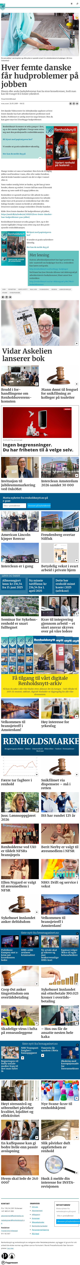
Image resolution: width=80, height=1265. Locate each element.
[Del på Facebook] (70, 103)
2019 (4, 289)
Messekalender (38, 1222)
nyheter (12, 289)
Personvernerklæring (40, 1230)
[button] (77, 933)
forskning (44, 289)
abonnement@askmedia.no (12, 1216)
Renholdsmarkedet (39, 1226)
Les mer (10, 1248)
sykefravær (15, 293)
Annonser (36, 1218)
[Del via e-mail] (77, 103)
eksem (54, 289)
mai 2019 (33, 289)
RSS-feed (35, 1233)
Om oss (35, 1207)
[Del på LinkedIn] (73, 103)
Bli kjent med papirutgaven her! (17, 139)
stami (4, 293)
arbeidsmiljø (65, 289)
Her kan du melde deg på (14, 154)
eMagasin (36, 1214)
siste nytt (22, 289)
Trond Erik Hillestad (9, 1230)
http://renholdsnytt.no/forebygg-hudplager (48, 269)
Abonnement (37, 1210)
